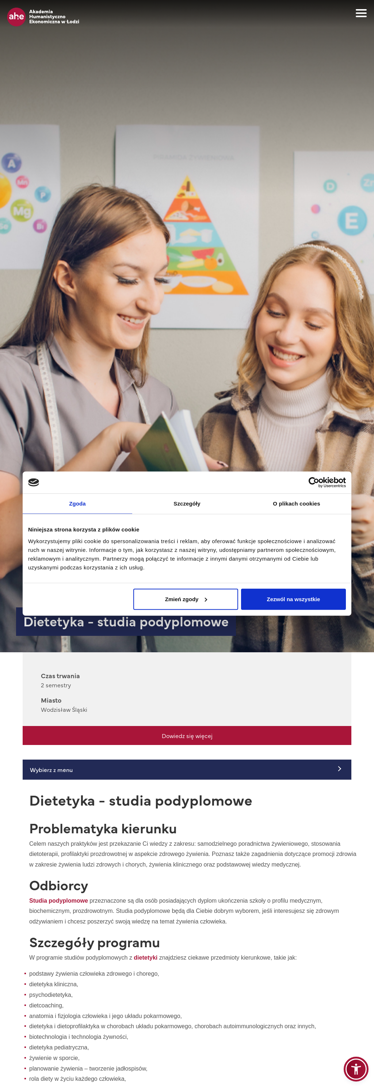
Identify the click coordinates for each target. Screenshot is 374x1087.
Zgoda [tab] (77, 503)
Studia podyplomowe (58, 901)
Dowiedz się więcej (187, 735)
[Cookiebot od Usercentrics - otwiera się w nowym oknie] (314, 482)
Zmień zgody (186, 599)
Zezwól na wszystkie (293, 599)
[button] (356, 1069)
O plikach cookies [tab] (296, 503)
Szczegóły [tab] (186, 503)
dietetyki (145, 958)
